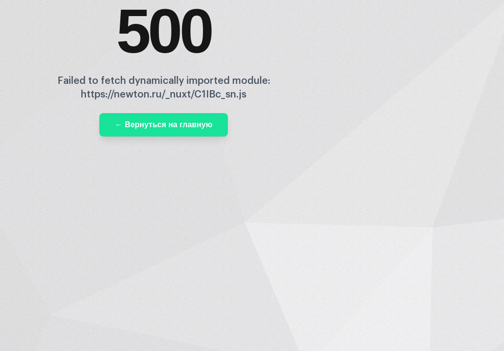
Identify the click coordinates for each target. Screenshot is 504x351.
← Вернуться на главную (163, 124)
